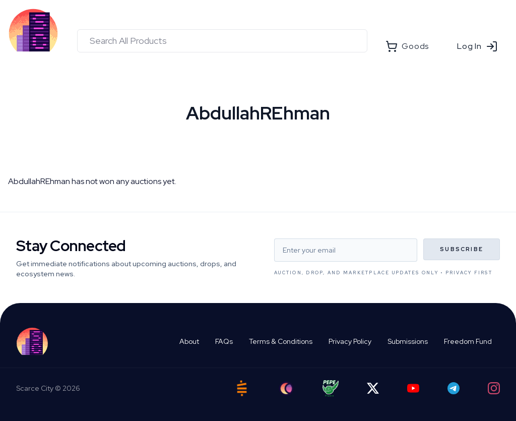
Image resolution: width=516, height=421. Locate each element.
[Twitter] (373, 388)
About (189, 341)
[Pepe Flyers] (330, 388)
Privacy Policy (350, 341)
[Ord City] (286, 388)
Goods (407, 46)
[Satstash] (242, 388)
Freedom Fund (468, 341)
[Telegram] (453, 388)
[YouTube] (413, 388)
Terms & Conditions (280, 341)
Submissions (408, 341)
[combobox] (222, 40)
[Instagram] (494, 388)
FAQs (224, 341)
